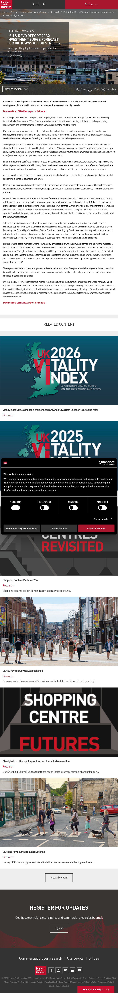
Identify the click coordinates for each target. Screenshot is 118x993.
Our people (75, 959)
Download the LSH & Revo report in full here (24, 111)
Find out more (17, 56)
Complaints (77, 978)
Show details (101, 519)
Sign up (59, 928)
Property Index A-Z (78, 982)
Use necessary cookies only (21, 528)
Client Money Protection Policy (37, 982)
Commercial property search (40, 959)
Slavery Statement (89, 978)
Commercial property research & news (29, 12)
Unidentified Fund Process (60, 982)
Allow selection (59, 528)
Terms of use (54, 978)
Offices (93, 959)
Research (55, 12)
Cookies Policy (66, 978)
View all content (59, 877)
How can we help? (93, 989)
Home (4, 12)
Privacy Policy (91, 982)
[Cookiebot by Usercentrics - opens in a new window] (101, 463)
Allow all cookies (96, 528)
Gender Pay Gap (104, 978)
